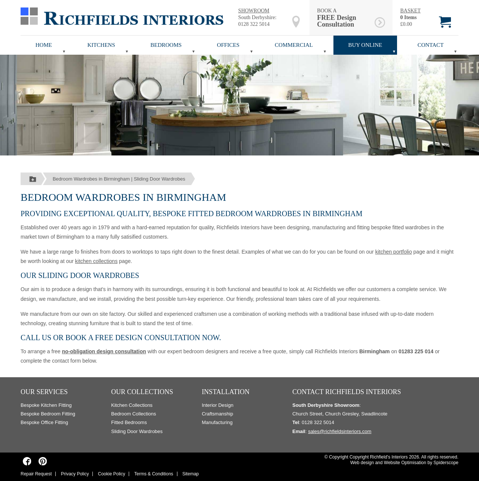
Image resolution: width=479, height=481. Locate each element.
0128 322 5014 (254, 24)
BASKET (410, 10)
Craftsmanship (217, 414)
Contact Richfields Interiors (346, 392)
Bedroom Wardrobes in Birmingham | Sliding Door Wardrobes (119, 179)
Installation (226, 392)
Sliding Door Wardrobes (137, 431)
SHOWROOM (253, 10)
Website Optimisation (405, 462)
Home (44, 45)
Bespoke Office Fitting (44, 422)
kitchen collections (96, 261)
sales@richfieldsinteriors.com (339, 431)
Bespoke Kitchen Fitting (46, 405)
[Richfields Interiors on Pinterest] (42, 461)
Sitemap (190, 474)
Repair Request (36, 474)
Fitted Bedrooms (129, 422)
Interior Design (218, 405)
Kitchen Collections (132, 405)
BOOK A (344, 18)
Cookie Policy (111, 474)
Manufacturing (217, 422)
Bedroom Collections (133, 414)
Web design (362, 462)
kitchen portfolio (393, 252)
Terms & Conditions (153, 474)
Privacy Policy (75, 474)
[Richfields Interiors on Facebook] (27, 461)
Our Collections (142, 392)
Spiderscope (445, 462)
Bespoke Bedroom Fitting (48, 414)
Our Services (44, 392)
